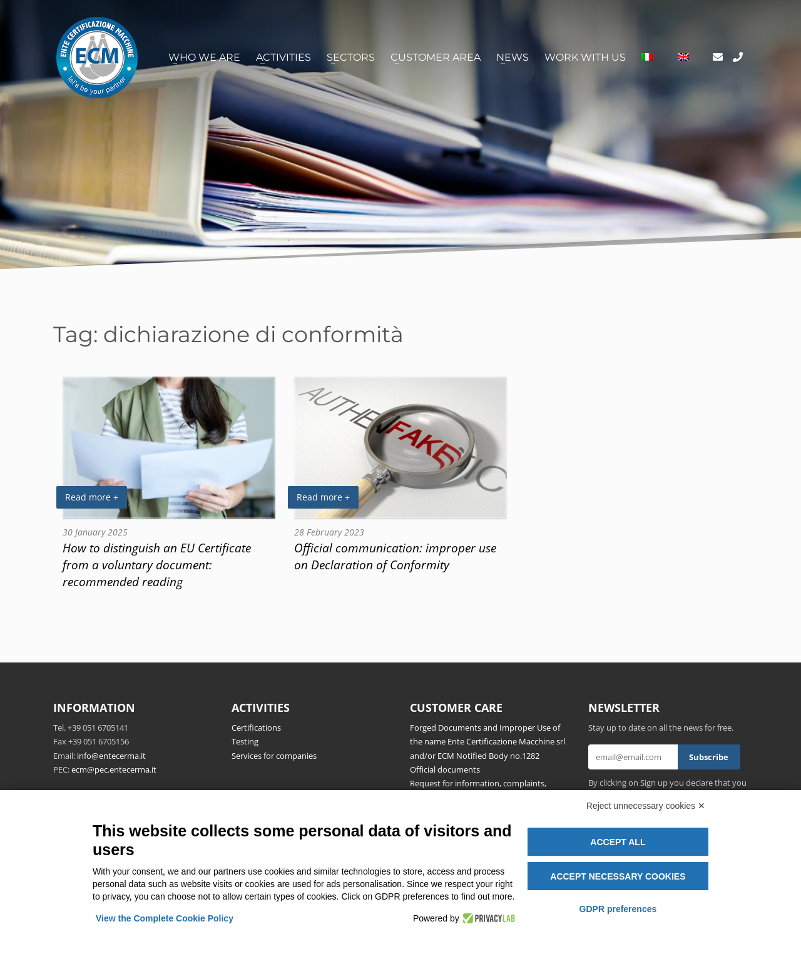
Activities (283, 57)
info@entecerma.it (111, 755)
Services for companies (274, 755)
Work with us (585, 57)
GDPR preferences (618, 909)
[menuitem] (647, 57)
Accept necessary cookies (617, 876)
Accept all (617, 842)
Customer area (435, 57)
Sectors (351, 57)
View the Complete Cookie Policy (164, 918)
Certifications (256, 727)
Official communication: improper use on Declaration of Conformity (395, 556)
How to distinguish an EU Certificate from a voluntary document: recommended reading (157, 564)
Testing (245, 741)
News (512, 57)
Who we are (204, 57)
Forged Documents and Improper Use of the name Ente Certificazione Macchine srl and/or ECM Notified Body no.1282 (487, 741)
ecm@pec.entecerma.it (113, 769)
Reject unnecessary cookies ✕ (645, 806)
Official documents (445, 769)
